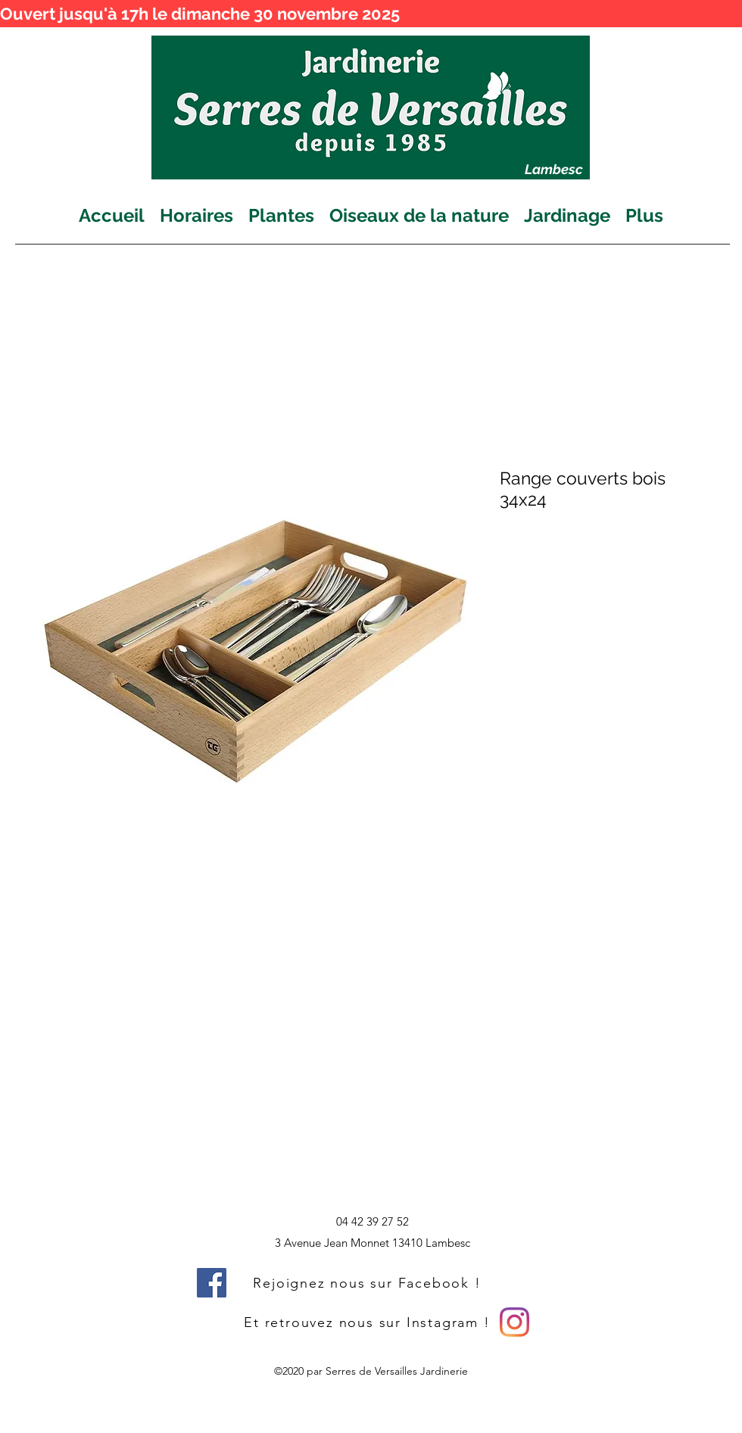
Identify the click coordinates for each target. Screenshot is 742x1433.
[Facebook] (211, 1282)
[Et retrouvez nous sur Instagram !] (368, 1322)
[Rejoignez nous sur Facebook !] (368, 1282)
